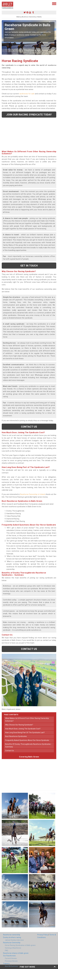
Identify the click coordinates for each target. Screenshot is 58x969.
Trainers (6, 963)
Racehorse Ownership (11, 943)
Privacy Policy (42, 935)
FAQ (6, 950)
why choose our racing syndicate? (19, 725)
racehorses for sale (27, 94)
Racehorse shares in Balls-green (16, 953)
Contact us (29, 426)
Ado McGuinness (11, 966)
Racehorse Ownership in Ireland (32, 494)
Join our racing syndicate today (29, 114)
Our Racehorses (9, 956)
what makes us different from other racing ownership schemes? (27, 719)
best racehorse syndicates (16, 736)
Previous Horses (11, 961)
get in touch (29, 265)
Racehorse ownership (11, 935)
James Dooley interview (14, 940)
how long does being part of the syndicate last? (25, 732)
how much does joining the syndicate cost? (23, 729)
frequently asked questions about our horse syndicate (27, 740)
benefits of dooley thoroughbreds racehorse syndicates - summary (28, 745)
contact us (9, 751)
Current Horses (11, 958)
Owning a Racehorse (13, 948)
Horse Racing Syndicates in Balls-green (20, 945)
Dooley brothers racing (12, 937)
